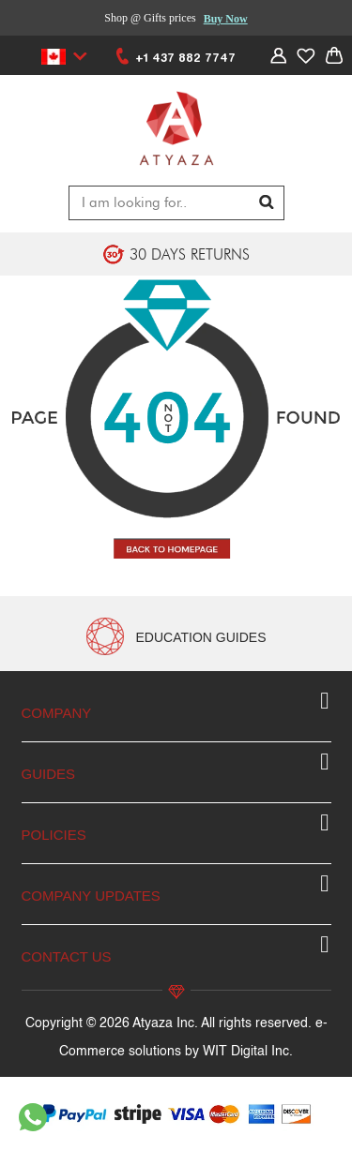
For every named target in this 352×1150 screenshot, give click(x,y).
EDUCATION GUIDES (201, 637)
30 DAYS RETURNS (190, 254)
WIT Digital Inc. (248, 1051)
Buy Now (226, 18)
